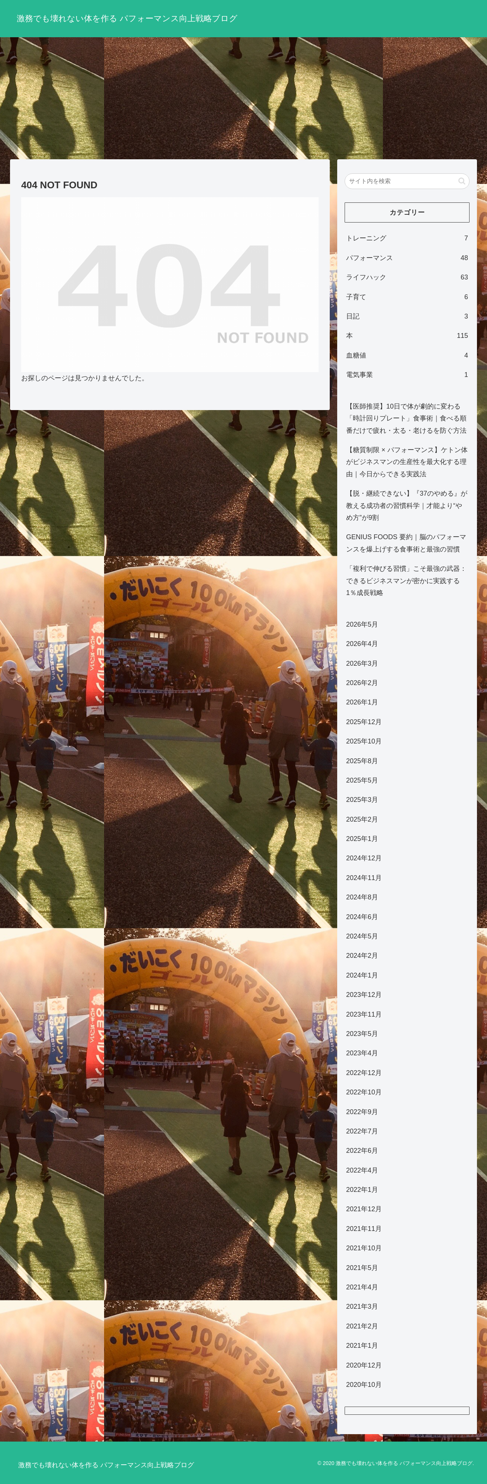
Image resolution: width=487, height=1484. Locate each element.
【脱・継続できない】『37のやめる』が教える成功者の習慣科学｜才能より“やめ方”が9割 (406, 505)
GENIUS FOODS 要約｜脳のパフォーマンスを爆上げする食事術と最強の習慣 (406, 543)
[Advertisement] (243, 98)
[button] (461, 181)
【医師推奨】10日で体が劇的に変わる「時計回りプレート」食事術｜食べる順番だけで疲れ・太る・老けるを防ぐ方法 (406, 418)
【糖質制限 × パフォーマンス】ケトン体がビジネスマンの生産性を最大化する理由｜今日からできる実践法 (407, 462)
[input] (407, 181)
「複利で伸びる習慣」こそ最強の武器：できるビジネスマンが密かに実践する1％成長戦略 (406, 581)
